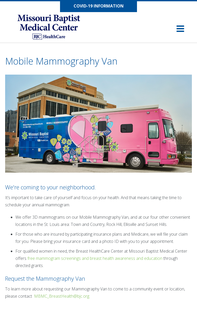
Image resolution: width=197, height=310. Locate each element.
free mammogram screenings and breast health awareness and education (94, 258)
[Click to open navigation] (180, 28)
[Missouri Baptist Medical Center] (54, 28)
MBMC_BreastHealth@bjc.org (61, 296)
